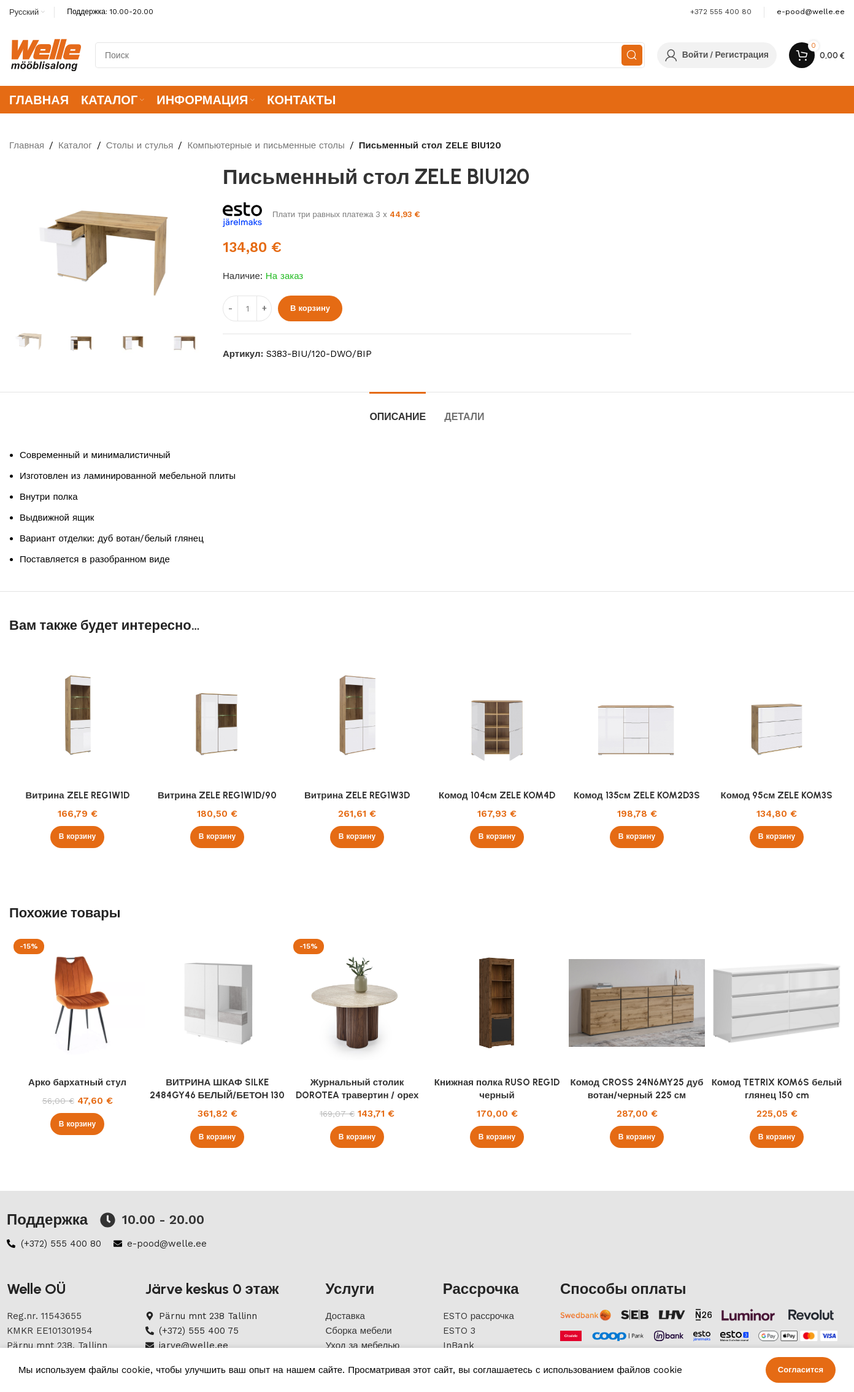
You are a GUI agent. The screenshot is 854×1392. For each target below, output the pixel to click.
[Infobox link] (811, 12)
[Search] (370, 55)
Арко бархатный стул (77, 1082)
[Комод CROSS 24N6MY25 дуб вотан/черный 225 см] (637, 1003)
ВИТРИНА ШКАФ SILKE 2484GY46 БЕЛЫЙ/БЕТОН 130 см (217, 1095)
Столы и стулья (140, 145)
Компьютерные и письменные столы (265, 145)
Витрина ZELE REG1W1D (77, 795)
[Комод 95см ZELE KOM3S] (777, 716)
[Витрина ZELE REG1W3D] (357, 716)
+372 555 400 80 (721, 11)
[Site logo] (46, 54)
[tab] (397, 410)
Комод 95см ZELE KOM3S (777, 795)
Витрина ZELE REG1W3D (357, 795)
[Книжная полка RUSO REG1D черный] (497, 1003)
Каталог (75, 145)
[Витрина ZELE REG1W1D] (77, 716)
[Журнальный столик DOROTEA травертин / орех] (357, 1003)
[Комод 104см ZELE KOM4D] (497, 716)
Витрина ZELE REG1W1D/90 (217, 795)
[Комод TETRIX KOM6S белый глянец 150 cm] (777, 1003)
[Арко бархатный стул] (77, 1003)
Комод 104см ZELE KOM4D (497, 795)
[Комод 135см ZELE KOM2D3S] (637, 716)
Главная (26, 145)
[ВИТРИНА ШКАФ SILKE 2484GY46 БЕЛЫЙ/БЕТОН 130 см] (217, 1003)
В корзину (310, 308)
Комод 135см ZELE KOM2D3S (637, 795)
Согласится (800, 1369)
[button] (77, 837)
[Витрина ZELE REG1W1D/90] (217, 716)
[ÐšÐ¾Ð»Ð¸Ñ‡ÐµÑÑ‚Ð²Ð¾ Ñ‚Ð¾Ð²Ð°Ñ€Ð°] (247, 308)
